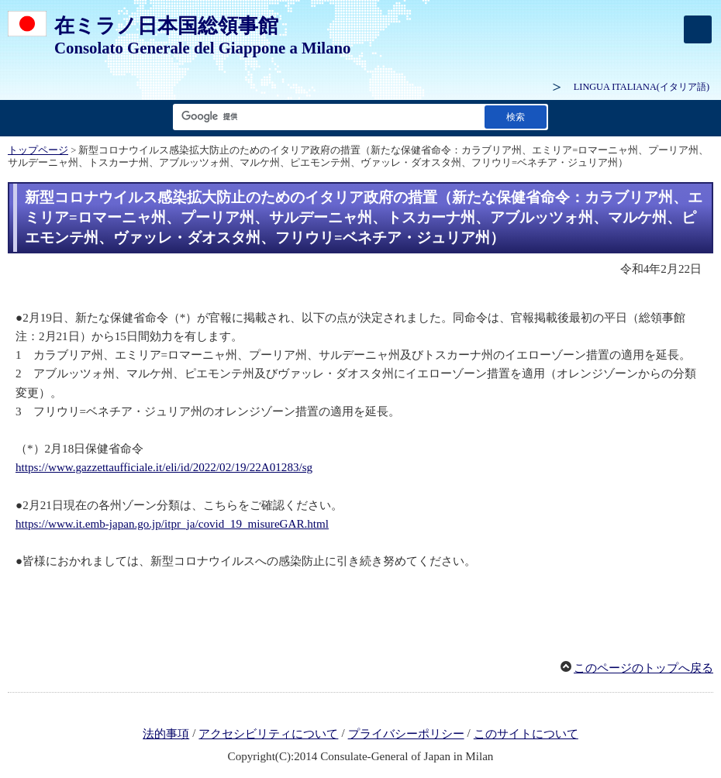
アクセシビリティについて (268, 734)
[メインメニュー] (698, 29)
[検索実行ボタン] (516, 116)
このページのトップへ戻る (643, 668)
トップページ (38, 150)
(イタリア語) (641, 86)
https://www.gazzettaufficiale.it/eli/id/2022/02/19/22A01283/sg (164, 467)
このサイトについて (526, 734)
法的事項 (166, 734)
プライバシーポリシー (406, 734)
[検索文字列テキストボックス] (325, 116)
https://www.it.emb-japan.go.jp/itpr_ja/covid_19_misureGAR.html (172, 524)
